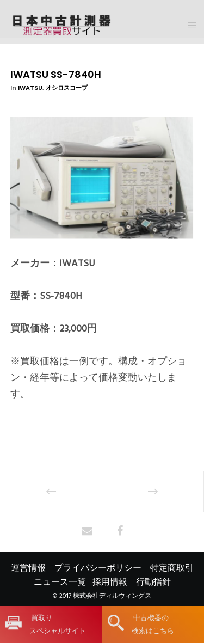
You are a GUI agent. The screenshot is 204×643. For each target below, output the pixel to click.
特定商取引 (172, 568)
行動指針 (153, 582)
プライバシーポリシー (97, 568)
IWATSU (30, 87)
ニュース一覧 (60, 582)
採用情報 (109, 582)
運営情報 (28, 568)
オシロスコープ (67, 87)
